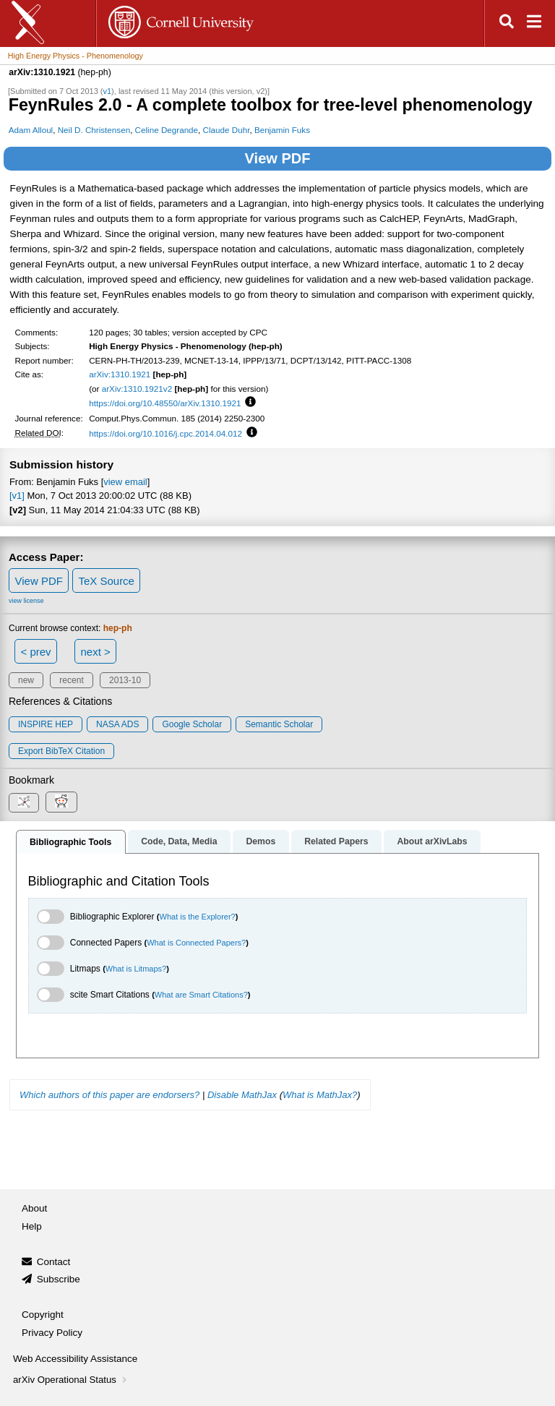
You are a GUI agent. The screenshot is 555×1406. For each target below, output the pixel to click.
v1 (107, 91)
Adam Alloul (31, 129)
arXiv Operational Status (71, 1379)
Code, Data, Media (179, 841)
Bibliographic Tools (70, 842)
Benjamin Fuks (282, 129)
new (26, 680)
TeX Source (106, 581)
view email (125, 481)
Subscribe (58, 1279)
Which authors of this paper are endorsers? (109, 1094)
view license (26, 600)
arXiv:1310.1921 (119, 374)
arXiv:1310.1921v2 (137, 388)
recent (71, 680)
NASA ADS (117, 724)
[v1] (17, 495)
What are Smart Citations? (201, 994)
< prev (36, 652)
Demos (260, 841)
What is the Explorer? (198, 916)
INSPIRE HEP (45, 724)
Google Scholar (192, 724)
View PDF (278, 158)
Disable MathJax (242, 1094)
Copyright (43, 1314)
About (34, 1208)
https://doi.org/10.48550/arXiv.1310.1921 (165, 403)
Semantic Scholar (279, 724)
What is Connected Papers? (196, 942)
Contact (54, 1261)
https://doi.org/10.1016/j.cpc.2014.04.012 (165, 433)
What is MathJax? (320, 1094)
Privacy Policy (52, 1332)
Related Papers (336, 841)
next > (95, 652)
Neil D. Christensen (94, 129)
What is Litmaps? (136, 968)
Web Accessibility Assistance (75, 1358)
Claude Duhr (226, 129)
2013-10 (125, 680)
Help (32, 1226)
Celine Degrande (166, 129)
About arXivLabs (432, 841)
